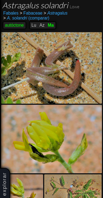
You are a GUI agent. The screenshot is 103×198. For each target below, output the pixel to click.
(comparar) (26, 18)
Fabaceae (31, 13)
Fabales (10, 13)
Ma (51, 25)
